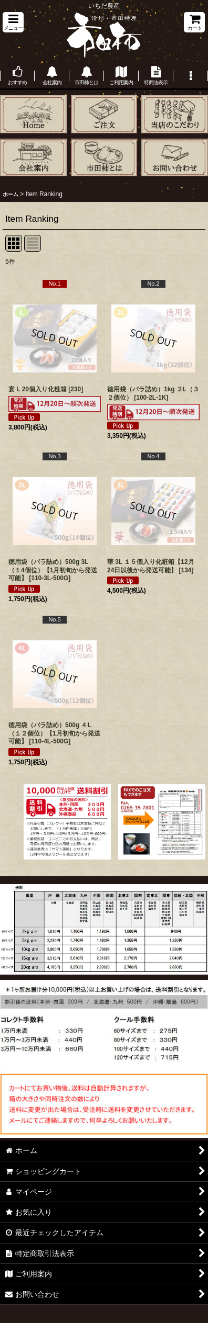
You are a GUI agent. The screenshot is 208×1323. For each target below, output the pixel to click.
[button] (13, 22)
